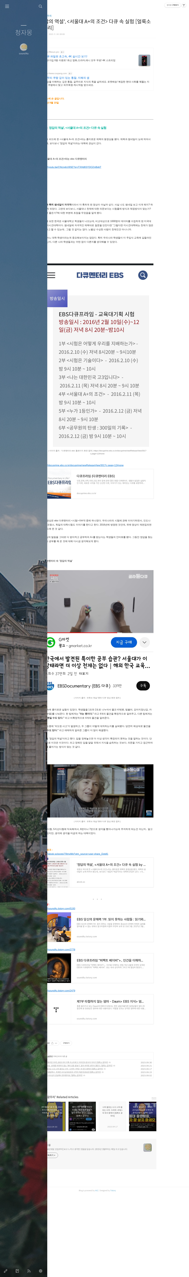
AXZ (115, 1273)
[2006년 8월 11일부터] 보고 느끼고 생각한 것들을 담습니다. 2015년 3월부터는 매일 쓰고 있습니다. (104, 1232)
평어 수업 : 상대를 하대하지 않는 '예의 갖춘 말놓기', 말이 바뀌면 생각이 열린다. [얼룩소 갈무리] (96, 1148)
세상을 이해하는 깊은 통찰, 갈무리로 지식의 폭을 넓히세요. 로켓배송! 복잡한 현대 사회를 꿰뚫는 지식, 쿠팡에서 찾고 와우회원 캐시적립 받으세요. (115, 83)
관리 (41, 1271)
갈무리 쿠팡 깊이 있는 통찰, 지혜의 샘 (85, 77)
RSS (29, 1271)
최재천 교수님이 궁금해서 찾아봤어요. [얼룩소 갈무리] (81, 1158)
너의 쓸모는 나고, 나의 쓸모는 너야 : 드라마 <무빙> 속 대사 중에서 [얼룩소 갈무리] (92, 1151)
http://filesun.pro (70, 52)
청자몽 (23, 32)
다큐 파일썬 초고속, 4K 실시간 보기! (84, 56)
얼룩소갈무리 (63, 15)
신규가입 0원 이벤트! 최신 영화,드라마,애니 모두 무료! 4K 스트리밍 (98, 60)
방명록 (17, 1271)
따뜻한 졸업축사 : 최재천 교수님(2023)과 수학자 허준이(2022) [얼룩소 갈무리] (91, 1155)
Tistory (132, 1273)
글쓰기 (6, 1271)
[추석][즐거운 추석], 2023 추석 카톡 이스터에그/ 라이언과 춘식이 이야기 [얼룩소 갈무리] (94, 1145)
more (173, 1180)
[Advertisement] (116, 528)
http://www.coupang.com (74, 73)
